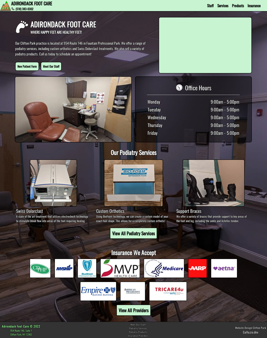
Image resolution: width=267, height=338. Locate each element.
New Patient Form (27, 66)
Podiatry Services (138, 328)
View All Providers (134, 310)
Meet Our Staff (51, 66)
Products (238, 5)
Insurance (254, 5)
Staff (210, 5)
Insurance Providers (138, 335)
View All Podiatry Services (133, 233)
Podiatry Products (138, 332)
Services (222, 5)
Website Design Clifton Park (250, 328)
